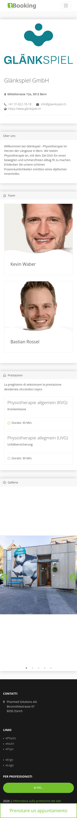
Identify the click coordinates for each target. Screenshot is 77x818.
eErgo (9, 760)
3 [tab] (39, 668)
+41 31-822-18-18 (19, 104)
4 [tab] (45, 668)
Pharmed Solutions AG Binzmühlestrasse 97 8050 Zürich (22, 706)
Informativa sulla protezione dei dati (37, 801)
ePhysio (11, 738)
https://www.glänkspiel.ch (24, 109)
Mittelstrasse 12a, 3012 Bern (27, 94)
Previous (2, 576)
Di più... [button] (38, 787)
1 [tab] (26, 668)
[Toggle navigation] (66, 5)
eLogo (10, 765)
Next (71, 576)
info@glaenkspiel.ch (53, 104)
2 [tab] (32, 668)
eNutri (10, 744)
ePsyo (9, 749)
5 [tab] (51, 668)
